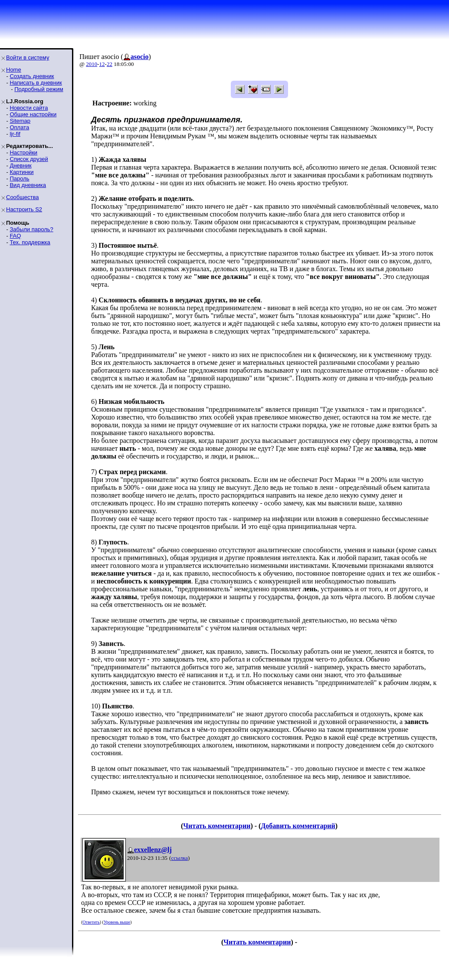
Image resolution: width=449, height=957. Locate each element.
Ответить (90, 922)
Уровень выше (117, 922)
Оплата (19, 127)
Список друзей (29, 159)
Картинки (21, 172)
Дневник (20, 165)
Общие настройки (33, 114)
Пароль (19, 178)
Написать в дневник (36, 82)
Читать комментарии (216, 825)
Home (13, 69)
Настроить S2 (24, 209)
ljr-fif (15, 134)
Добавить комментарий (298, 825)
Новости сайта (29, 108)
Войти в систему (27, 57)
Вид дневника (28, 185)
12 (102, 64)
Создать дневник (32, 76)
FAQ (15, 236)
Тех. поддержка (30, 242)
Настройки (23, 152)
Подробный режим (38, 89)
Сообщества (22, 197)
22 (109, 64)
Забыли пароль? (31, 229)
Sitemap (20, 121)
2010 (91, 64)
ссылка (179, 858)
